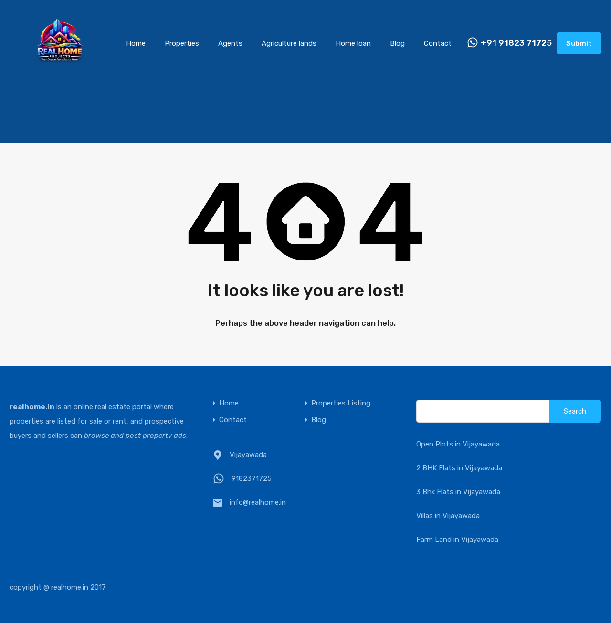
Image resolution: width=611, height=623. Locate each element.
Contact (438, 43)
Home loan (353, 43)
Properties (182, 43)
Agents (230, 43)
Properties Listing (340, 403)
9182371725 (252, 478)
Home (136, 43)
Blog (397, 43)
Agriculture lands (289, 43)
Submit (579, 43)
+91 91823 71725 (516, 43)
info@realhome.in (258, 502)
